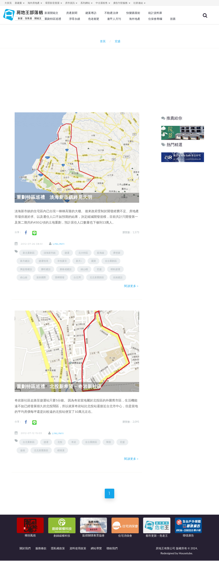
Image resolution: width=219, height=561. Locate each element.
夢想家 (116, 252)
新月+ (79, 260)
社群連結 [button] (139, 2)
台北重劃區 (29, 442)
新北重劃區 (29, 252)
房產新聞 (71, 13)
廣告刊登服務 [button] (121, 2)
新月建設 (25, 260)
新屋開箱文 (51, 13)
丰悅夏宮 (62, 260)
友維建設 (118, 277)
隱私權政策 (58, 548)
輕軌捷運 (115, 269)
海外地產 (134, 19)
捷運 (67, 252)
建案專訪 (90, 13)
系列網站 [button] (86, 2)
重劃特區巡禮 (52, 19)
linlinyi (59, 243)
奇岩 (73, 442)
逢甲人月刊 (114, 19)
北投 (60, 442)
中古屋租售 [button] (103, 2)
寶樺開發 (59, 277)
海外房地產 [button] (35, 2)
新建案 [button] (20, 2)
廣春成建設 (66, 269)
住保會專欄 (155, 19)
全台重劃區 (111, 260)
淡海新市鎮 (50, 252)
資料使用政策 (78, 548)
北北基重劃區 (97, 277)
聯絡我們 (112, 548)
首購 (173, 19)
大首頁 (8, 2)
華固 (108, 442)
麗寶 (93, 260)
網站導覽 (96, 548)
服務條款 (40, 548)
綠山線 (23, 277)
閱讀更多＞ (131, 286)
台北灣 (77, 277)
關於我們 (25, 548)
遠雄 (22, 450)
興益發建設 (26, 269)
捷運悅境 (43, 260)
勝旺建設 (46, 269)
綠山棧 (84, 269)
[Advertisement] (110, 75)
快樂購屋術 (133, 13)
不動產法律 (111, 13)
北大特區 (83, 252)
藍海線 (100, 252)
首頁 (101, 41)
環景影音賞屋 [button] (53, 2)
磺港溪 (60, 450)
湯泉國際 (41, 277)
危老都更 (93, 19)
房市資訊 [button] (71, 2)
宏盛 (99, 269)
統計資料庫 (155, 13)
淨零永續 (74, 19)
